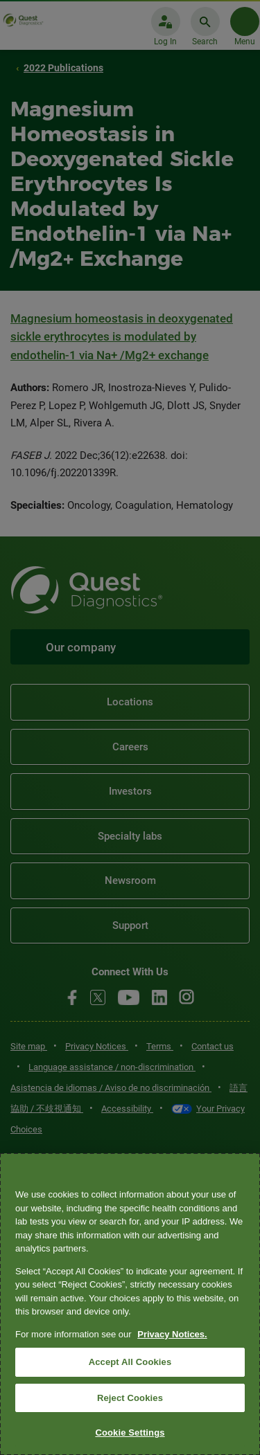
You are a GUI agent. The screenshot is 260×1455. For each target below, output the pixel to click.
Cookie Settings (129, 1432)
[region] (130, 1304)
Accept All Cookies (130, 1362)
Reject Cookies (130, 1398)
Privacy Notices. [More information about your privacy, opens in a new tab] (172, 1334)
